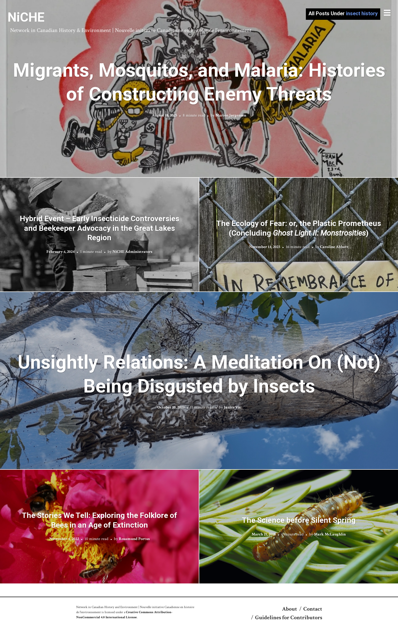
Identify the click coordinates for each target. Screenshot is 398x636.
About (289, 609)
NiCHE (26, 17)
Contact (312, 609)
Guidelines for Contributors (288, 617)
